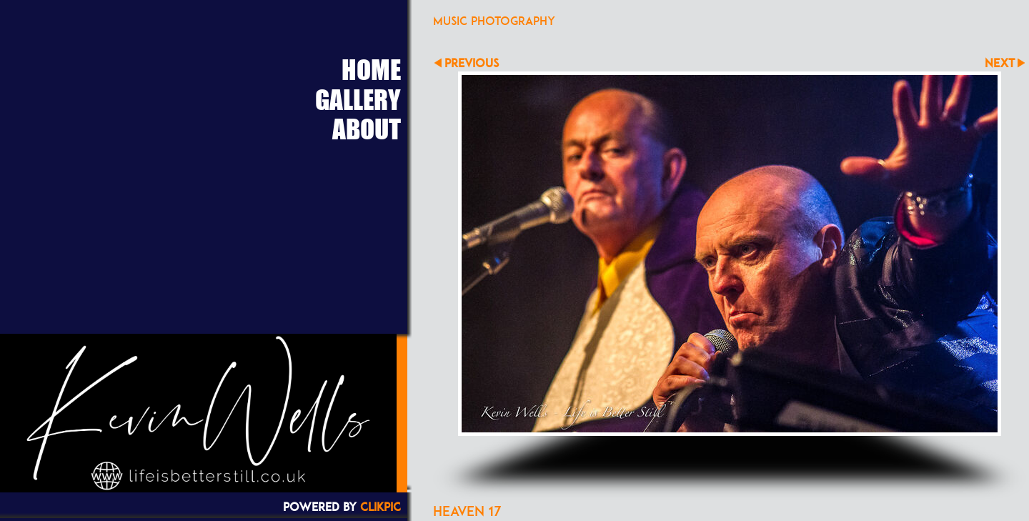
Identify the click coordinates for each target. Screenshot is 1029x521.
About (366, 129)
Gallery (358, 99)
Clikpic (380, 507)
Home (371, 69)
